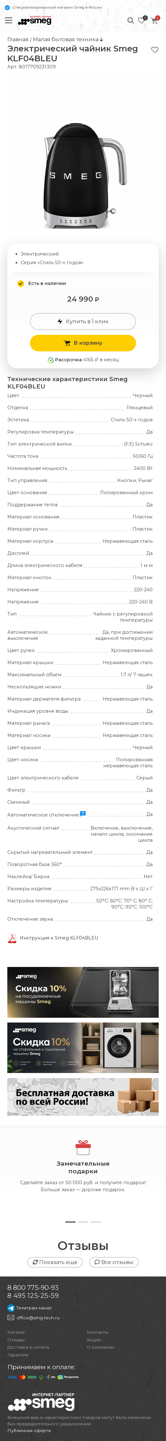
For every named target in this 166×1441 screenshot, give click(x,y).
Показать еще (54, 1262)
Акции (94, 1339)
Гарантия (17, 1354)
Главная (18, 39)
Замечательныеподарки (83, 1167)
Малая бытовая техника (66, 39)
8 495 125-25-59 (33, 1295)
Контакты (97, 1332)
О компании (100, 1347)
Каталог (16, 1332)
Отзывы (16, 1339)
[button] (70, 1222)
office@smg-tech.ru (38, 1317)
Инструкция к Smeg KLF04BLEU (59, 938)
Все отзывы (114, 1262)
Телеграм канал (29, 1307)
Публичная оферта (29, 1430)
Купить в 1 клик (83, 321)
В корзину (83, 343)
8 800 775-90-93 (33, 1288)
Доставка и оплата (28, 1347)
